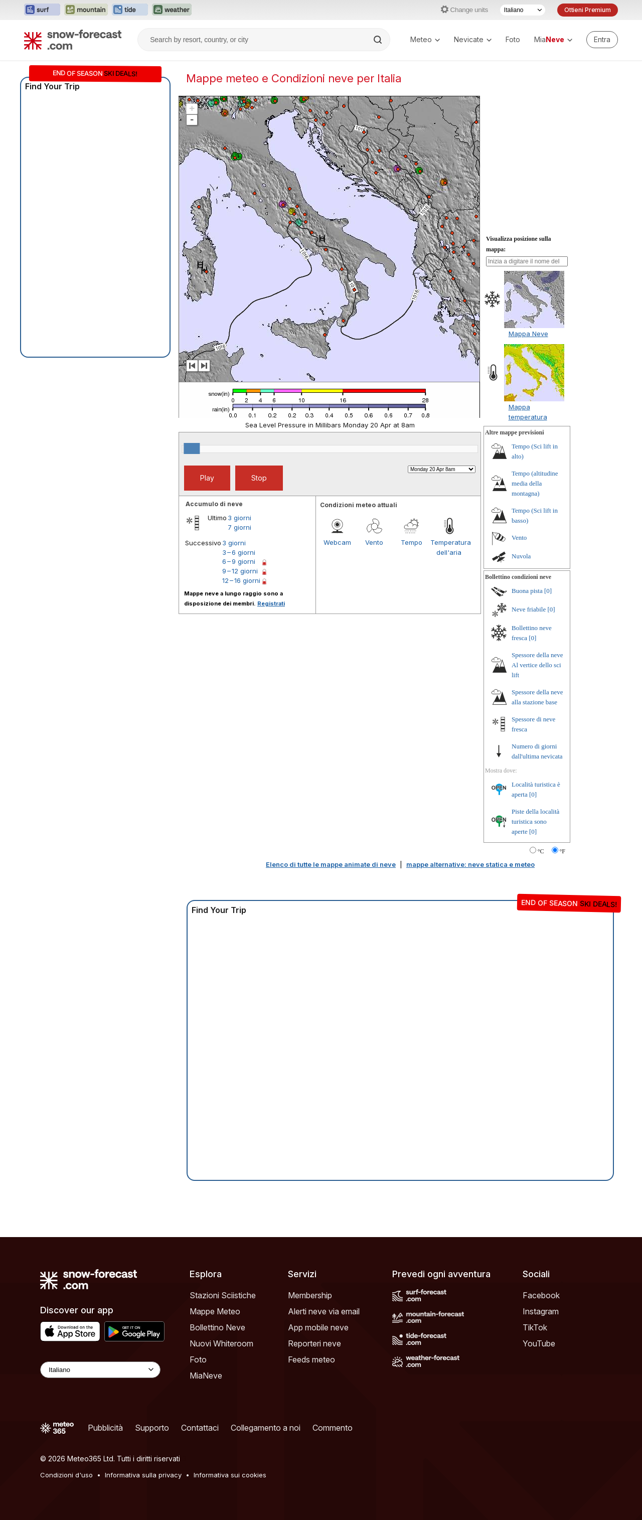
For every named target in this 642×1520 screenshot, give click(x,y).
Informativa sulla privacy (143, 1475)
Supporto (152, 1428)
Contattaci (200, 1428)
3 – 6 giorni (238, 552)
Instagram (541, 1311)
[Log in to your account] (602, 39)
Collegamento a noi (265, 1428)
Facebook (541, 1295)
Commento (332, 1428)
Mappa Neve (528, 334)
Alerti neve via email (324, 1311)
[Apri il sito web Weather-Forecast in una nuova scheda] (172, 10)
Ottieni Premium (587, 10)
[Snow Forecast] (72, 40)
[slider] (192, 448)
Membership (310, 1295)
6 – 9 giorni (238, 561)
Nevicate (473, 39)
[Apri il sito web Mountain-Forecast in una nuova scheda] (86, 10)
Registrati (271, 603)
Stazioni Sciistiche (223, 1295)
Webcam (337, 542)
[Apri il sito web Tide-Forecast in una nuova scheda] (130, 10)
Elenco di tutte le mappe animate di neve (331, 864)
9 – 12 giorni (240, 571)
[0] (548, 590)
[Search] (379, 40)
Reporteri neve (314, 1343)
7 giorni (239, 527)
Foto (513, 39)
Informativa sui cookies (230, 1475)
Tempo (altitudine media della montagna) (535, 483)
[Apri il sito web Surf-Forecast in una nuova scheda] (42, 10)
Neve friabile (529, 609)
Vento (374, 542)
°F (562, 851)
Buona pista (527, 590)
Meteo (425, 39)
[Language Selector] (100, 1369)
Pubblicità (105, 1428)
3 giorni (239, 518)
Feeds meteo (311, 1359)
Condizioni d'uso (66, 1475)
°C (541, 851)
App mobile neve (318, 1327)
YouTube (539, 1343)
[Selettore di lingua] (522, 10)
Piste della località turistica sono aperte (535, 821)
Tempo (411, 542)
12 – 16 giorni (241, 580)
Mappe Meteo (215, 1311)
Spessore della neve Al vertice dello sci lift (537, 665)
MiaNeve (206, 1376)
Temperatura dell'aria (448, 547)
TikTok (535, 1327)
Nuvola (521, 556)
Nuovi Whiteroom (221, 1343)
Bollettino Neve (217, 1327)
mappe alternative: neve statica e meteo (470, 864)
